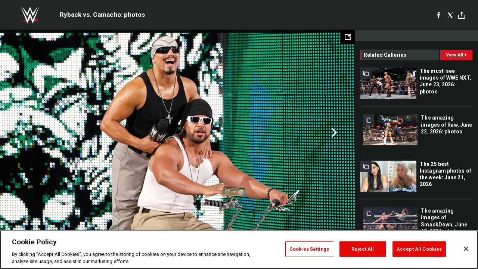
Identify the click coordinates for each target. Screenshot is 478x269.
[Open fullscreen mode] (348, 37)
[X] (450, 15)
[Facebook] (438, 15)
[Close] (466, 249)
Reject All (362, 249)
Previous (21, 132)
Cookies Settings (309, 249)
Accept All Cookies (419, 249)
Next (333, 132)
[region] (239, 249)
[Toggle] (462, 15)
